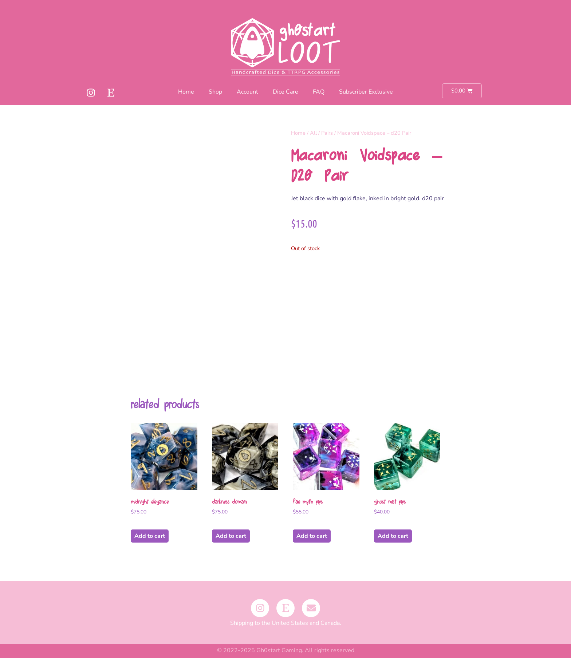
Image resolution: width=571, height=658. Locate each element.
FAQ (318, 92)
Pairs (327, 133)
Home (186, 92)
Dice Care (285, 92)
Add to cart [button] (149, 536)
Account (247, 92)
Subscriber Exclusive (366, 92)
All (313, 133)
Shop (215, 92)
